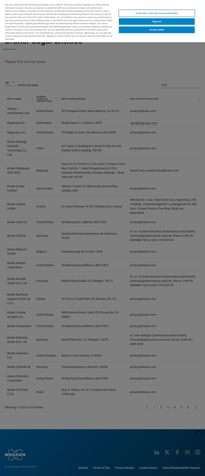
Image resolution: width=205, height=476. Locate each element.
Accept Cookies (156, 30)
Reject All (156, 21)
